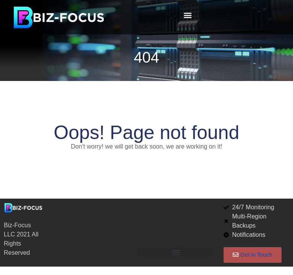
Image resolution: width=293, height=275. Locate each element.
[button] (187, 15)
